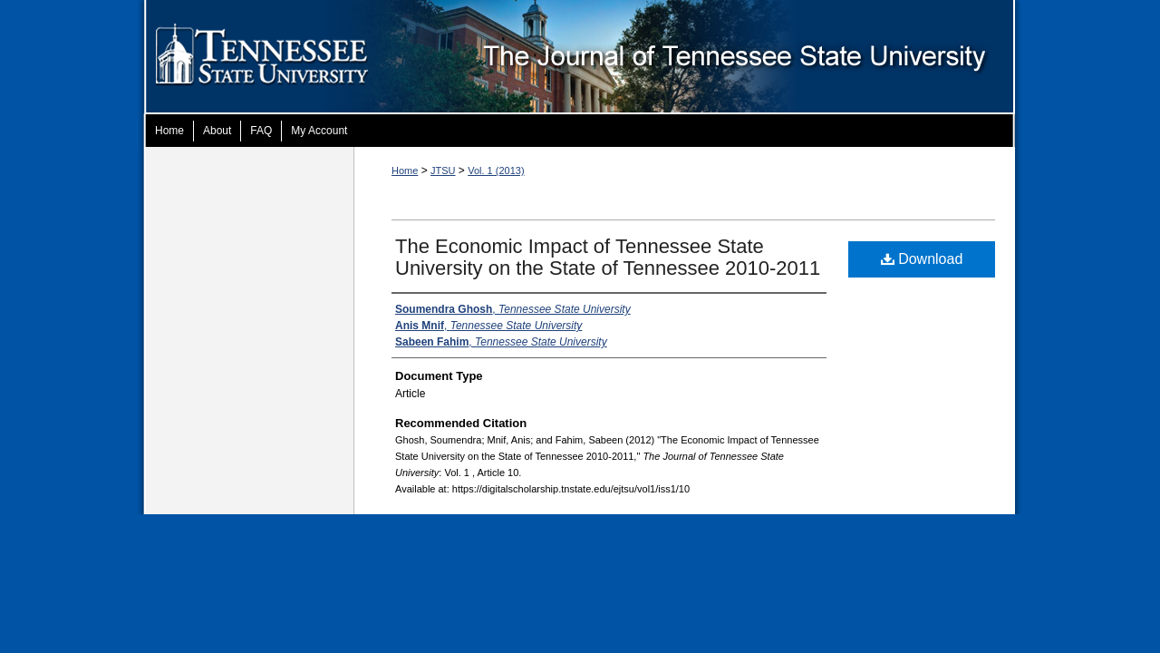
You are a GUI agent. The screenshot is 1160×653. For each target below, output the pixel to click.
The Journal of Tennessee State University (708, 57)
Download (922, 259)
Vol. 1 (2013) (496, 170)
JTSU (443, 170)
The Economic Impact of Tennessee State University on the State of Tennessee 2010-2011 (607, 257)
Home (405, 170)
